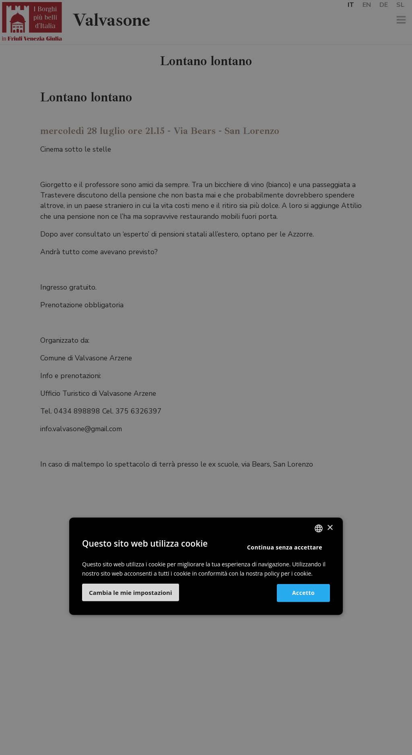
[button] (130, 592)
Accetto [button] (303, 593)
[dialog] (206, 377)
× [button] (330, 528)
